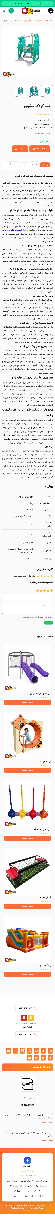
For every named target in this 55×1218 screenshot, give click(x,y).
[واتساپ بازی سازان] (29, 1051)
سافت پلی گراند (40, 1186)
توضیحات (45, 165)
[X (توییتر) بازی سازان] (43, 1051)
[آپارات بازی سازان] (36, 1051)
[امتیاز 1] (51, 591)
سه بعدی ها (16, 1196)
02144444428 (47, 1140)
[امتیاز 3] (44, 591)
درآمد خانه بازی (12, 1181)
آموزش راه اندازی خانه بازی (33, 1196)
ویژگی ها (34, 165)
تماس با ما (28, 1186)
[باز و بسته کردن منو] (51, 11)
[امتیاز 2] (48, 591)
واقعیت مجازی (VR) (21, 1191)
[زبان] (4, 11)
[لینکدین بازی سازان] (22, 1051)
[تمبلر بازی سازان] (15, 1051)
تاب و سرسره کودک (26, 20)
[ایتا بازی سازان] (36, 1058)
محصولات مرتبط (12, 165)
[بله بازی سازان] (43, 1058)
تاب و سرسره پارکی (15, 1186)
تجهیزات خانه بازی (42, 1181)
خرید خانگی (20, 149)
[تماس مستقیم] (11, 11)
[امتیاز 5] (37, 591)
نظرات (24, 165)
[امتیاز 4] (41, 591)
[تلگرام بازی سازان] (50, 1058)
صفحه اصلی (48, 20)
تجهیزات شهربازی (26, 1181)
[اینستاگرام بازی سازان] (50, 1051)
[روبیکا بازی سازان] (29, 1058)
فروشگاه (39, 20)
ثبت (48, 624)
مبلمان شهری (36, 1191)
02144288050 (47, 1122)
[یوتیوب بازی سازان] (8, 1051)
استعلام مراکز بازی (39, 149)
